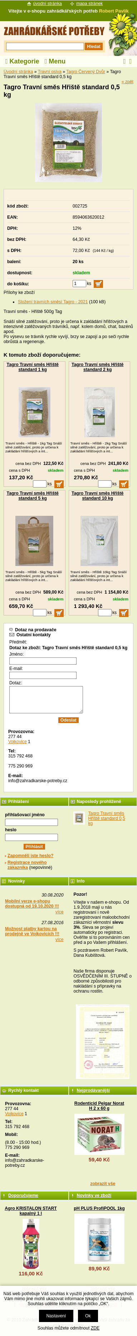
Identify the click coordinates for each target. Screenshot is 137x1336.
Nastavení (56, 1315)
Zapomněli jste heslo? (31, 855)
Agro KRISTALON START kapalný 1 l (31, 1211)
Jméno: (16, 654)
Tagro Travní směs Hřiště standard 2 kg (97, 367)
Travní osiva (50, 71)
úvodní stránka (47, 3)
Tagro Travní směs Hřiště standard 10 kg (97, 496)
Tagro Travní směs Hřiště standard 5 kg (33, 496)
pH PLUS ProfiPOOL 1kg (99, 1208)
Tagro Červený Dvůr (85, 71)
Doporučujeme (23, 1195)
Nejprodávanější (93, 1090)
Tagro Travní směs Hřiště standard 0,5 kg (106, 818)
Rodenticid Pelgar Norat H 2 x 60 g (99, 1106)
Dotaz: (15, 682)
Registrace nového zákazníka (27, 865)
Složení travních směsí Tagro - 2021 (53, 301)
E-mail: (16, 668)
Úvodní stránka (18, 71)
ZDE (95, 1328)
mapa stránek (89, 3)
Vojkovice (17, 741)
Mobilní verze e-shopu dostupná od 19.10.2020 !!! (32, 904)
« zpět (127, 81)
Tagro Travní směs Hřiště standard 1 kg (33, 367)
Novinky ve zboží (94, 1195)
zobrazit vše (102, 1183)
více (59, 911)
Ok (88, 1315)
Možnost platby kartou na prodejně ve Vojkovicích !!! (32, 931)
